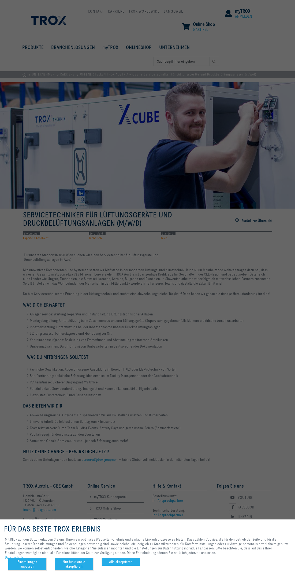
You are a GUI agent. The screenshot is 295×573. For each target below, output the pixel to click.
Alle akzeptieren (121, 562)
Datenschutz (14, 557)
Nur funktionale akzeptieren (74, 564)
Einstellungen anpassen (27, 564)
